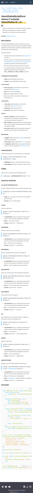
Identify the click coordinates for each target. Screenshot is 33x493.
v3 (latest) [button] (12, 2)
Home (6, 2)
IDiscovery (16, 89)
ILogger (21, 137)
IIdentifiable (27, 56)
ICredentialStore (17, 106)
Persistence (15, 10)
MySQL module (7, 10)
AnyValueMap (11, 368)
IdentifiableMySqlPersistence (11, 12)
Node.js (21, 8)
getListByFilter (17, 61)
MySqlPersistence (11, 36)
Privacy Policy (21, 492)
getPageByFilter (8, 61)
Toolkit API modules (11, 8)
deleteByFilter (27, 61)
